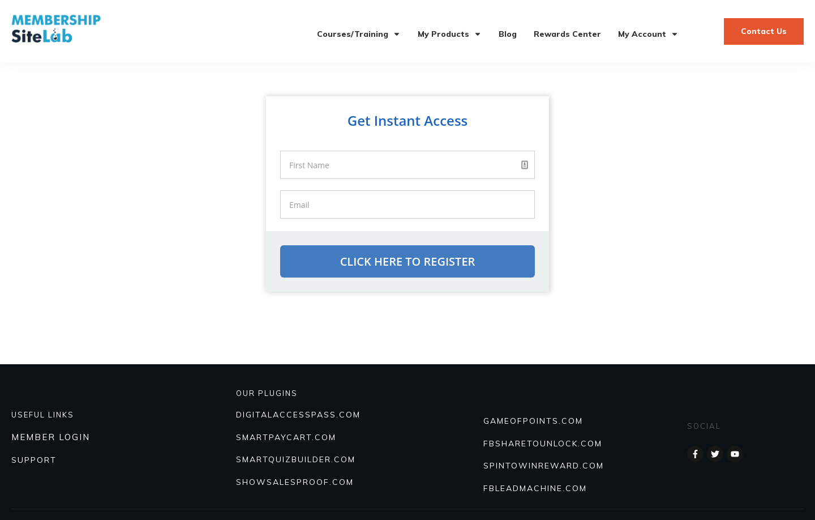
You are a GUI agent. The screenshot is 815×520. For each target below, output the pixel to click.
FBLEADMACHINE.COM (535, 488)
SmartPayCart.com (286, 437)
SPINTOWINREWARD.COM (543, 466)
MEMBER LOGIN (50, 437)
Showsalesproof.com (295, 482)
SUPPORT (34, 460)
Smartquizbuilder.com (295, 459)
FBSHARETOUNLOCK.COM (542, 443)
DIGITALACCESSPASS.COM (298, 415)
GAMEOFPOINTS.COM (533, 421)
